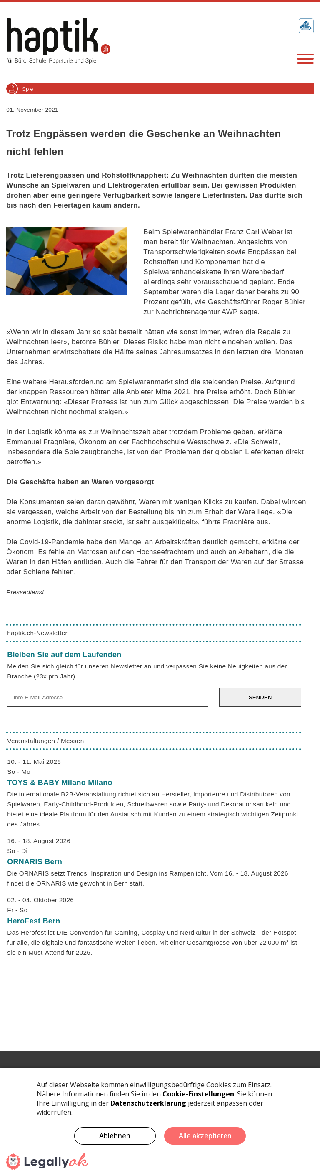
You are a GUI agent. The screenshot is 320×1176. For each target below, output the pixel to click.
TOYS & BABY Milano (59, 782)
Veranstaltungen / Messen (45, 740)
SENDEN (260, 697)
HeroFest (33, 921)
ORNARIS (34, 862)
